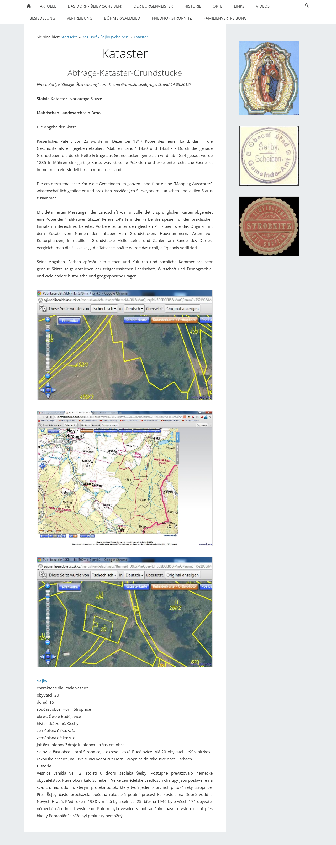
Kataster (140, 37)
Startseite (69, 37)
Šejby (42, 680)
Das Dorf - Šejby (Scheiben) (105, 37)
